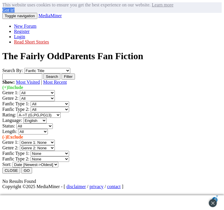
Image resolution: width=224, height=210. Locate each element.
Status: (9, 125)
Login (19, 36)
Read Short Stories (31, 41)
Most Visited (28, 82)
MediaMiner (50, 15)
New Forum (25, 26)
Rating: (9, 114)
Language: (12, 120)
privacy (97, 186)
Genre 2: (10, 98)
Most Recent (55, 82)
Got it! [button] (8, 10)
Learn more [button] (162, 4)
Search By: (12, 70)
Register (21, 31)
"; (37, 93)
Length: (10, 131)
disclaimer (76, 186)
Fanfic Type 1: (15, 103)
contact (113, 186)
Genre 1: (10, 92)
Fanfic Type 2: (15, 109)
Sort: (6, 164)
